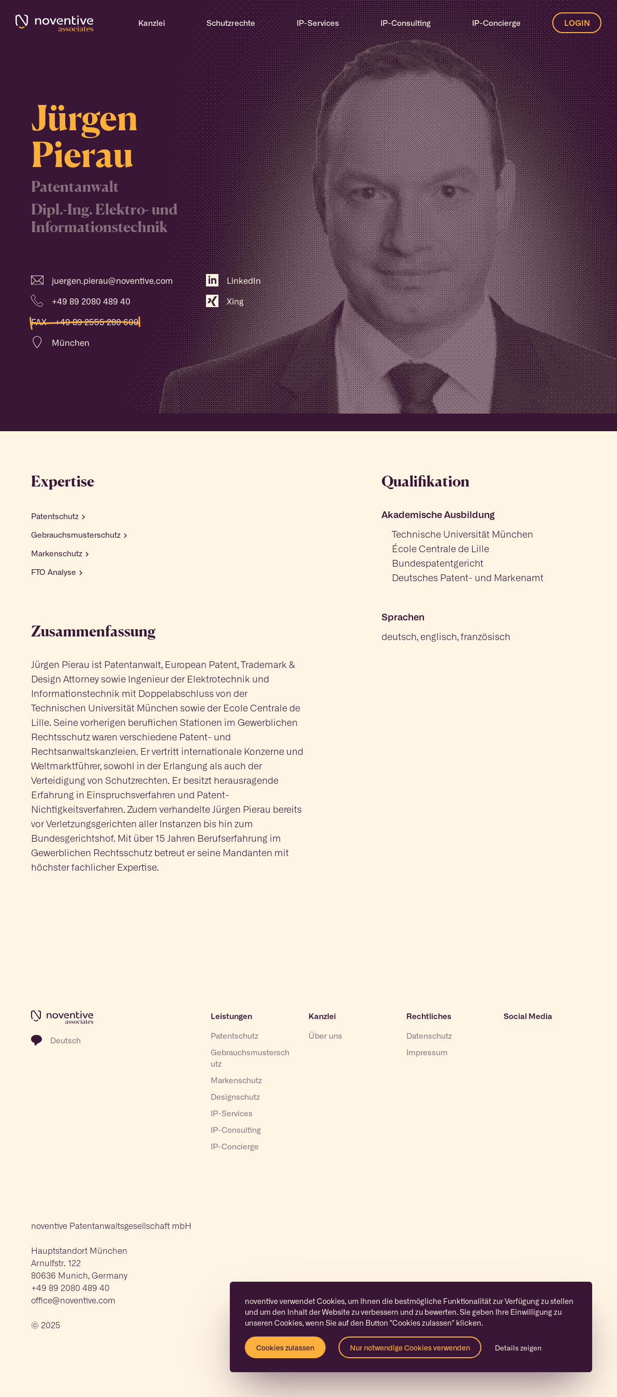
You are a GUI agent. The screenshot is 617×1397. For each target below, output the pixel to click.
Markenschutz (60, 553)
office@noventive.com (73, 1300)
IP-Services (232, 1113)
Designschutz (235, 1096)
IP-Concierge (496, 22)
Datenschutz (429, 1035)
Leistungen (231, 1016)
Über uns (325, 1035)
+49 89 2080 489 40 (70, 1287)
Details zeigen (518, 1347)
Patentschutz (58, 516)
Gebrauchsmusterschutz (79, 534)
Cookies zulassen (285, 1347)
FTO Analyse (56, 571)
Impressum (427, 1052)
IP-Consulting (236, 1129)
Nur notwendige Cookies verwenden (410, 1347)
